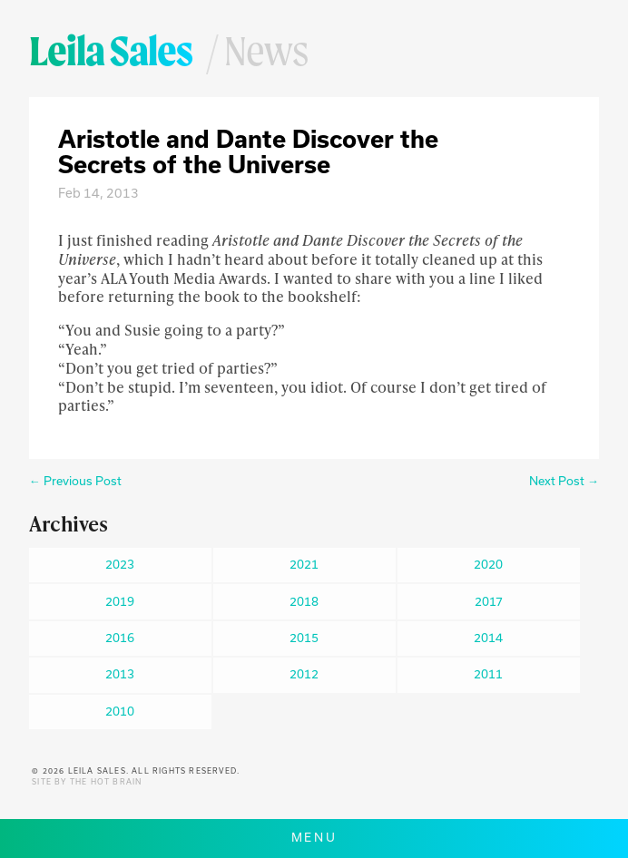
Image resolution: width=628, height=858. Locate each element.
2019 (119, 601)
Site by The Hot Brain (87, 781)
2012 (304, 674)
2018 (304, 601)
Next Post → (564, 480)
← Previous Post (75, 480)
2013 (119, 674)
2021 (304, 564)
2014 (488, 637)
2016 (119, 637)
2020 (488, 564)
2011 (488, 674)
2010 (119, 711)
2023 (119, 564)
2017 (489, 601)
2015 (304, 637)
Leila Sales (110, 50)
